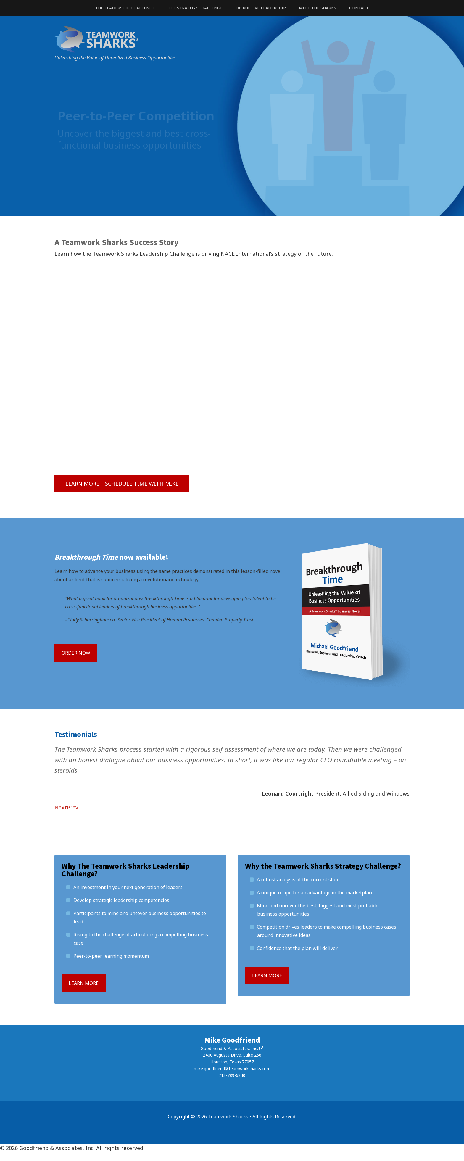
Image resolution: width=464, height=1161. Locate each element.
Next (60, 807)
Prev (72, 807)
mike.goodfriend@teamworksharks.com (232, 1068)
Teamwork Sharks (232, 39)
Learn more (84, 983)
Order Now (76, 653)
